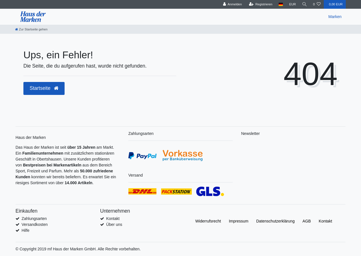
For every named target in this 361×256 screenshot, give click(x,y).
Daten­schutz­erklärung (275, 221)
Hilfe (25, 230)
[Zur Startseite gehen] (31, 29)
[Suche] (304, 4)
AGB (307, 221)
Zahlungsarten (34, 218)
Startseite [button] (44, 88)
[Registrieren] (260, 4)
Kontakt (112, 218)
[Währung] (292, 4)
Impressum (238, 221)
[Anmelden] (232, 4)
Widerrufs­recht (208, 221)
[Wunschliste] (317, 4)
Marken (335, 16)
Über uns (114, 224)
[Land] (280, 4)
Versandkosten (34, 224)
